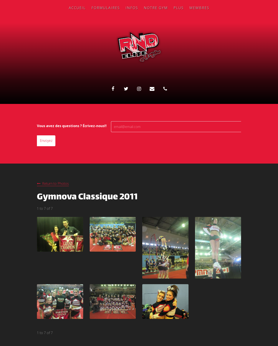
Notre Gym (156, 7)
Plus (179, 7)
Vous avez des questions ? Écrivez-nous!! (72, 125)
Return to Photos (55, 183)
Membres (199, 7)
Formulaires (105, 7)
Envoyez (46, 140)
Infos (132, 7)
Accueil (77, 7)
